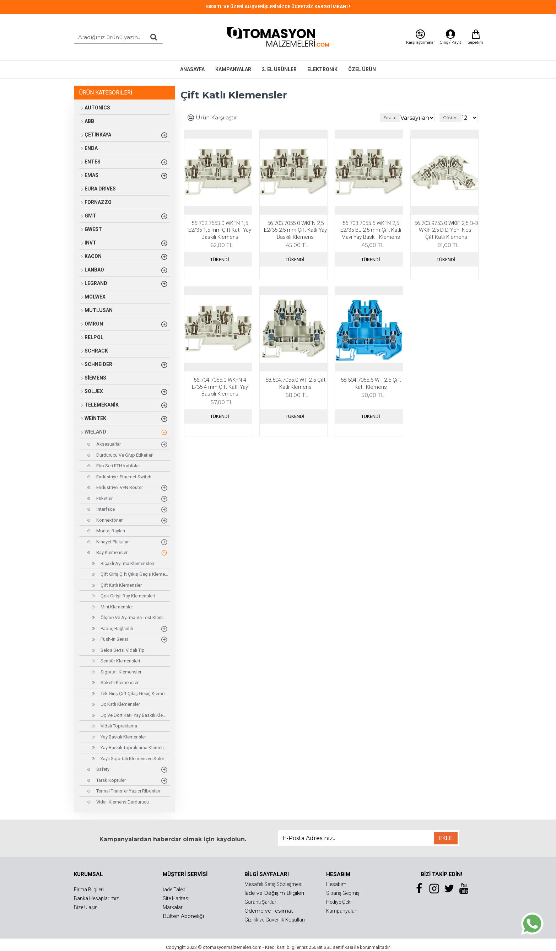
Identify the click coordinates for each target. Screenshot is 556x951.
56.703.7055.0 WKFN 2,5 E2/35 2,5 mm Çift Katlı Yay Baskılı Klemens (295, 230)
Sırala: (379, 117)
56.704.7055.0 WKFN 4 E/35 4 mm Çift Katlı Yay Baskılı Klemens (220, 387)
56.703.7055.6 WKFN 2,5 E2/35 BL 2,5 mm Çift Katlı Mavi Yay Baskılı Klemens (370, 230)
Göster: (452, 117)
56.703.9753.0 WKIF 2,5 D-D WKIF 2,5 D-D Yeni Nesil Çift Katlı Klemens (446, 230)
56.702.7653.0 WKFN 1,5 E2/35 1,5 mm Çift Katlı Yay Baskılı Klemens (219, 230)
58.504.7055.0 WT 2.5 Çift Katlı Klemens (295, 383)
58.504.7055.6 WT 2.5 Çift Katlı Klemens (371, 383)
